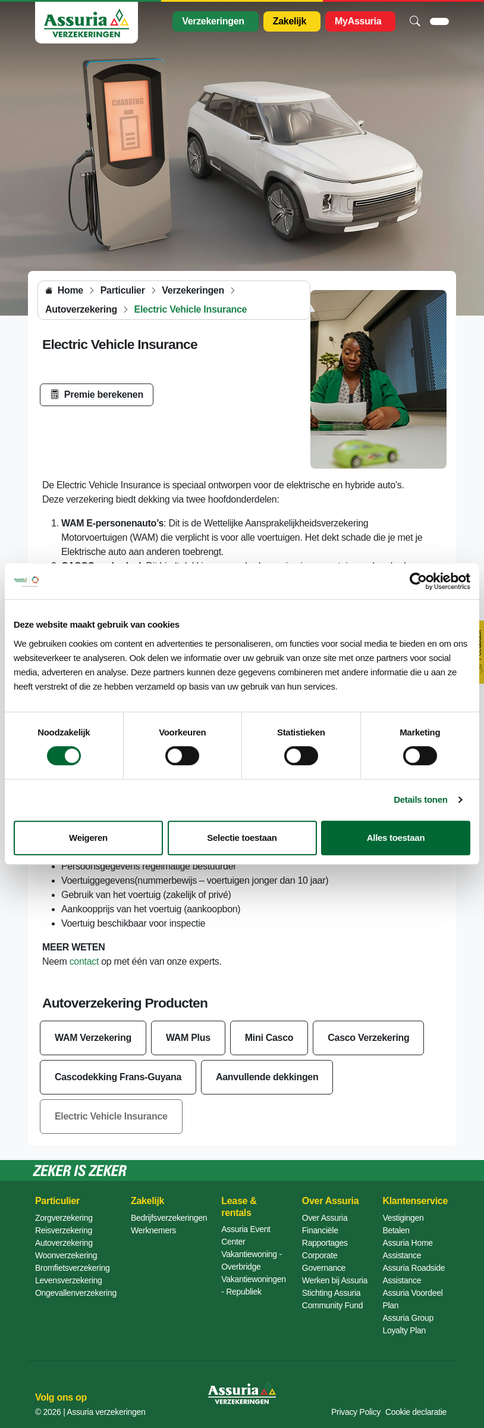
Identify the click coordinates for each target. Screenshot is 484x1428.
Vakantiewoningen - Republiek (253, 1285)
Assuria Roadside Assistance (413, 1274)
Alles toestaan (396, 838)
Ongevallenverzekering (76, 1293)
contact (84, 961)
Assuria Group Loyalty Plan (407, 1324)
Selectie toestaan (241, 838)
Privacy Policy (356, 1412)
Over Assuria (325, 1218)
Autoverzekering (64, 1243)
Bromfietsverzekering (72, 1268)
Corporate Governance (323, 1262)
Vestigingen (402, 1218)
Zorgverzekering (64, 1218)
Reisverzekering (63, 1230)
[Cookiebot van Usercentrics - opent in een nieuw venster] (418, 581)
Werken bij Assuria (334, 1280)
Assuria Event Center (245, 1235)
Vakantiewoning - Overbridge (251, 1260)
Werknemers (153, 1230)
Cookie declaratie (416, 1412)
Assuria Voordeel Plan (412, 1299)
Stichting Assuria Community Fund (332, 1299)
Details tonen (420, 799)
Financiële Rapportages (325, 1237)
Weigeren (88, 838)
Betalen (395, 1230)
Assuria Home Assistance (407, 1249)
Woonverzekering (66, 1255)
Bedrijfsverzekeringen (169, 1218)
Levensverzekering (68, 1280)
